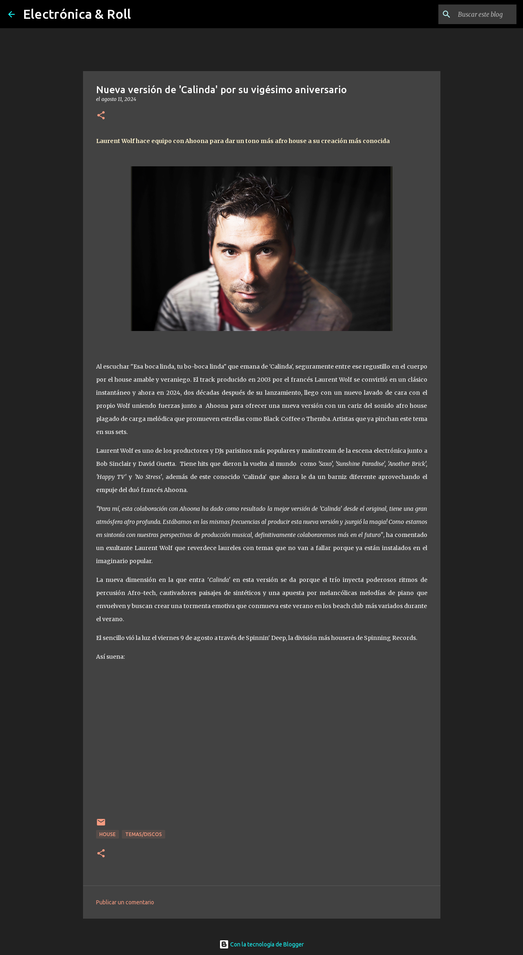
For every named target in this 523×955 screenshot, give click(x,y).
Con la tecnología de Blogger (261, 944)
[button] (101, 115)
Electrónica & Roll (77, 14)
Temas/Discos (143, 834)
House (107, 834)
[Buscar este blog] (473, 14)
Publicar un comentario (125, 902)
